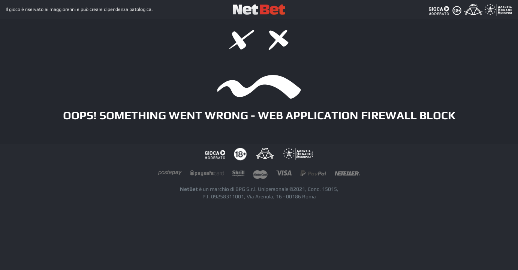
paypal (313, 175)
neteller (347, 175)
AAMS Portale (298, 154)
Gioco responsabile (215, 154)
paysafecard (207, 175)
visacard (284, 175)
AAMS (264, 154)
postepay (170, 175)
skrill (238, 175)
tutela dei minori (240, 154)
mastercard (260, 175)
